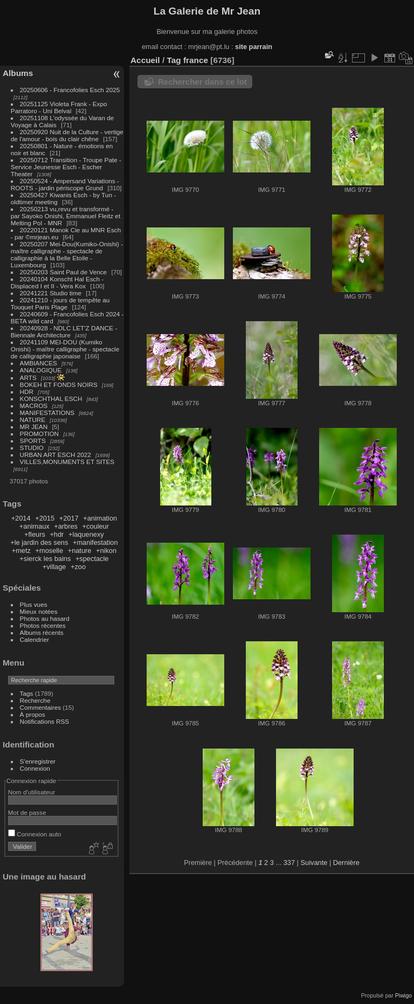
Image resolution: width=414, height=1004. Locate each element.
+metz (21, 550)
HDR (27, 391)
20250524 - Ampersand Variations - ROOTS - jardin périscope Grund (65, 184)
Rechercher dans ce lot (202, 81)
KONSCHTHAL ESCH (51, 398)
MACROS (34, 405)
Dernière (346, 862)
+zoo (78, 567)
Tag (174, 60)
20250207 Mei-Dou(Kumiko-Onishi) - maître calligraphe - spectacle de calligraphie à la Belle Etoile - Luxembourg (67, 254)
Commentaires (40, 707)
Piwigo (403, 995)
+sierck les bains (45, 559)
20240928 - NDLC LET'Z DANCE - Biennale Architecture (64, 331)
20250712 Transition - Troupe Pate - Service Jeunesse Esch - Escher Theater (66, 166)
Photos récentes (43, 625)
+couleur (95, 526)
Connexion (35, 768)
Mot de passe (27, 812)
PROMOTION (39, 433)
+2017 (69, 518)
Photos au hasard (45, 618)
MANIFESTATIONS (47, 412)
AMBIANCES (38, 362)
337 (289, 862)
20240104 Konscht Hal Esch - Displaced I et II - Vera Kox (57, 282)
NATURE (33, 419)
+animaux (34, 526)
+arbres (66, 526)
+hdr (57, 534)
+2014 (21, 518)
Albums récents (42, 632)
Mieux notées (39, 611)
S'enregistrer (38, 761)
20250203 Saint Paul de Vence (63, 271)
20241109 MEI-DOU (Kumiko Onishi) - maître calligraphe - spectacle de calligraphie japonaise (65, 348)
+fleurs (34, 534)
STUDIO (32, 447)
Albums (18, 73)
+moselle (50, 550)
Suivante (314, 862)
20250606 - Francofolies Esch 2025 (70, 89)
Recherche (35, 700)
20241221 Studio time (52, 292)
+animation (100, 518)
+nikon (106, 550)
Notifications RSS (45, 721)
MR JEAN (34, 426)
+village (54, 567)
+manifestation (95, 542)
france (195, 60)
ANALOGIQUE (41, 369)
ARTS (28, 377)
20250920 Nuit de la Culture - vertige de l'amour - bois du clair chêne (67, 135)
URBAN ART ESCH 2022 (55, 454)
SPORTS (33, 440)
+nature (80, 550)
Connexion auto (34, 833)
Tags (26, 693)
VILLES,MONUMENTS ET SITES (67, 461)
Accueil (145, 60)
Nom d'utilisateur (31, 791)
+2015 (44, 518)
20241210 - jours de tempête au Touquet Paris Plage (60, 303)
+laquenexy (86, 534)
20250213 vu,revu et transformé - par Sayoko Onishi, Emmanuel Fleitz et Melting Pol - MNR (65, 215)
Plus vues (33, 604)
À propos (32, 714)
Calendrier (34, 639)
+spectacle (92, 559)
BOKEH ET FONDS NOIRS (59, 384)
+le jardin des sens (39, 542)
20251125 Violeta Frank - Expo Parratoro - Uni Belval (59, 107)
